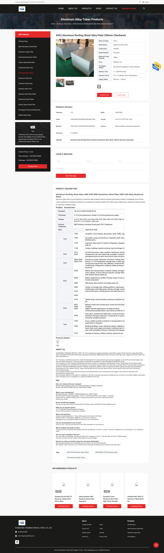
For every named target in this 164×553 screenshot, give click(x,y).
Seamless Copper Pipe (26, 52)
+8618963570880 (35, 156)
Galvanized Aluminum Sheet (28, 57)
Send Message (70, 176)
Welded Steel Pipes (25, 115)
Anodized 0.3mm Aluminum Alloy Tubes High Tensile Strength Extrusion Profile (110, 499)
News (101, 524)
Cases (101, 528)
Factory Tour (85, 528)
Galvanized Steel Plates (26, 99)
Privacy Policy (103, 536)
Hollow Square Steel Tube (27, 104)
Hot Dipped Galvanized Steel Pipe (29, 110)
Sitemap (101, 532)
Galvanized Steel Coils (26, 68)
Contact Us (85, 536)
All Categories (131, 536)
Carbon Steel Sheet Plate (27, 62)
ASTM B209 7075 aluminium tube (106, 452)
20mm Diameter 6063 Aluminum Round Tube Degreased (86, 499)
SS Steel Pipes (23, 41)
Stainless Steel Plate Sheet (27, 94)
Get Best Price (104, 95)
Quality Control (86, 532)
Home (53, 24)
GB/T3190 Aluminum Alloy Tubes (78, 452)
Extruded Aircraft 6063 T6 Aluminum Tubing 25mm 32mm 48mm (63, 499)
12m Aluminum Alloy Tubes (76, 457)
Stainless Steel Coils (25, 89)
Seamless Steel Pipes (26, 83)
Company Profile (86, 524)
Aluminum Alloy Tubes (64, 24)
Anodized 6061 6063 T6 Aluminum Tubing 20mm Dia (135, 499)
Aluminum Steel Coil (25, 78)
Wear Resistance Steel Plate (28, 46)
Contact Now (33, 166)
